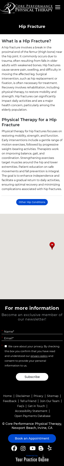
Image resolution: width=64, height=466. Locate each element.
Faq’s (20, 406)
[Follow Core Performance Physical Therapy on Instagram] (22, 448)
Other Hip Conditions (32, 202)
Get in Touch (36, 406)
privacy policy (39, 356)
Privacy (38, 396)
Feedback (10, 401)
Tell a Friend (28, 401)
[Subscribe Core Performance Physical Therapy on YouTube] (32, 448)
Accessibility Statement (31, 411)
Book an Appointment (32, 438)
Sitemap (53, 396)
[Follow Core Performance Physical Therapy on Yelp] (50, 448)
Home (7, 396)
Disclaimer (23, 396)
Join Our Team (50, 401)
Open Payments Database (33, 416)
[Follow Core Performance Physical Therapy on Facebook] (14, 448)
